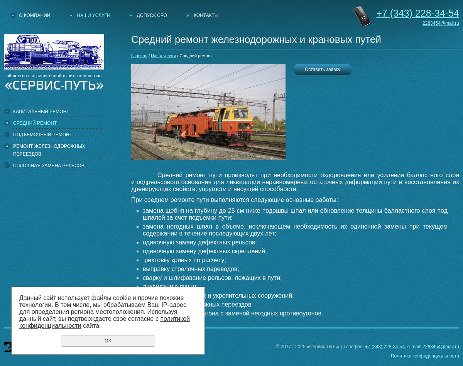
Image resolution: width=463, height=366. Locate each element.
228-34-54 (417, 13)
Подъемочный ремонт (42, 134)
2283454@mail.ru (440, 23)
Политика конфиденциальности (425, 356)
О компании (34, 15)
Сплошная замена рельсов (48, 165)
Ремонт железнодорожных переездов (49, 150)
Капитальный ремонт (41, 111)
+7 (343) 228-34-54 (385, 346)
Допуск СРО (152, 15)
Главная (139, 55)
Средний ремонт (35, 123)
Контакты (206, 15)
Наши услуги (93, 15)
